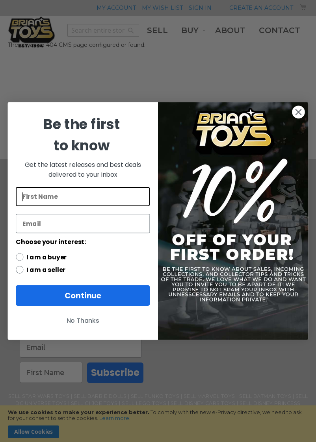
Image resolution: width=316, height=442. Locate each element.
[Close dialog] (298, 112)
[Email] (83, 223)
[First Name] (83, 196)
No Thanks (83, 320)
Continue (83, 295)
